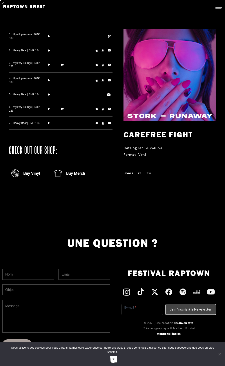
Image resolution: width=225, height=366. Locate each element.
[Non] (219, 354)
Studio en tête (183, 323)
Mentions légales (169, 334)
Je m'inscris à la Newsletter (190, 309)
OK (114, 359)
